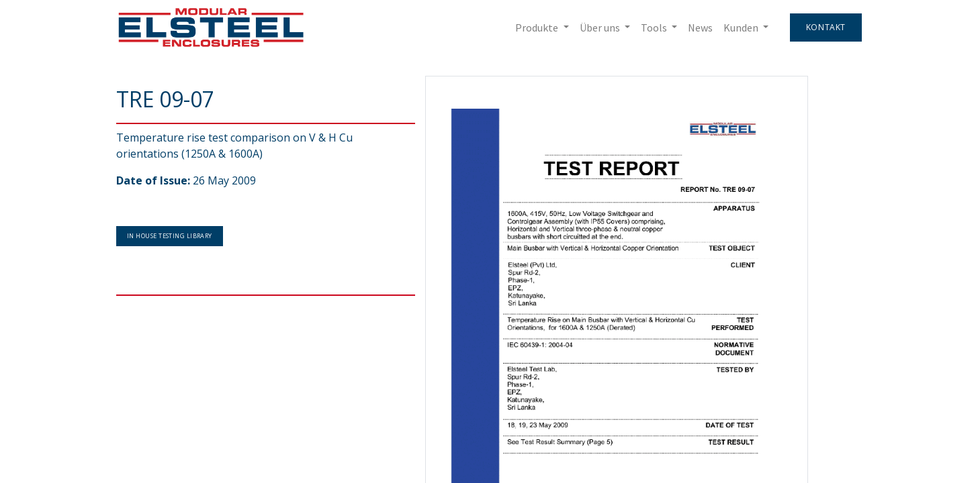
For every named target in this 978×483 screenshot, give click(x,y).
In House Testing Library (169, 235)
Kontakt (826, 27)
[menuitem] (700, 27)
